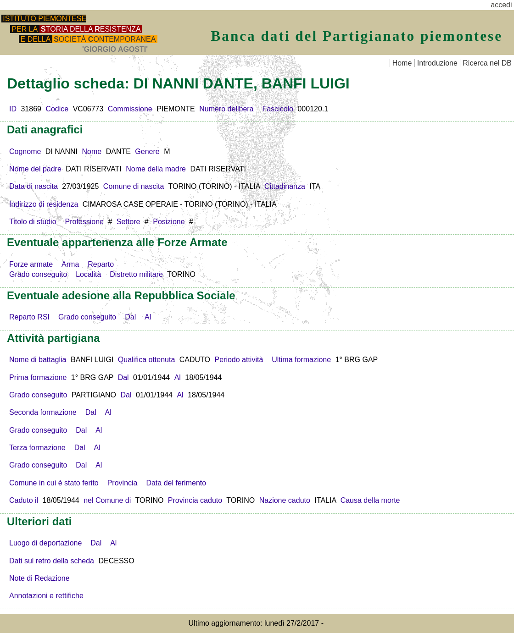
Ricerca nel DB (487, 63)
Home (402, 63)
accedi (501, 5)
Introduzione (437, 63)
